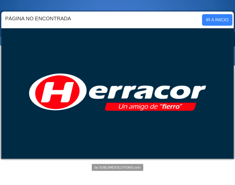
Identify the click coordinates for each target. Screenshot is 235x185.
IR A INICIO (217, 19)
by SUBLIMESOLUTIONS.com (117, 167)
